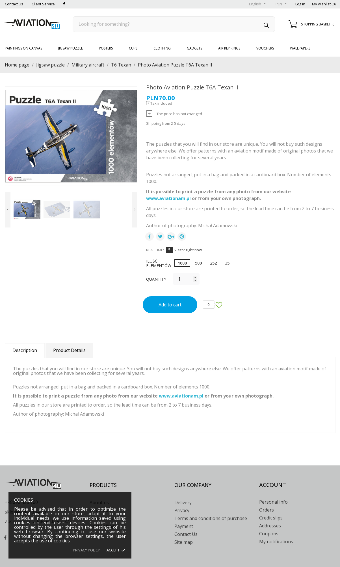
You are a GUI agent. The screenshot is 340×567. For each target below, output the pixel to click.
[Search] (174, 24)
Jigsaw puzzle (70, 48)
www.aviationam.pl (168, 198)
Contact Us (14, 4)
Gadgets (194, 48)
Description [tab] (24, 350)
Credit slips (271, 518)
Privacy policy (86, 550)
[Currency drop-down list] (282, 4)
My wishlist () (323, 4)
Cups (133, 48)
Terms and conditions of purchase (210, 518)
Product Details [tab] (69, 350)
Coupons (268, 534)
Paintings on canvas (23, 48)
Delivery (183, 502)
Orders (266, 510)
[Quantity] (186, 279)
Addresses (270, 526)
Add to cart (170, 305)
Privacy (181, 510)
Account (272, 485)
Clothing (162, 48)
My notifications (276, 541)
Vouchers (265, 48)
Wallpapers (300, 48)
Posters (106, 48)
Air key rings (229, 48)
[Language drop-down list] (258, 4)
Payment (183, 526)
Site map (183, 542)
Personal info (273, 502)
